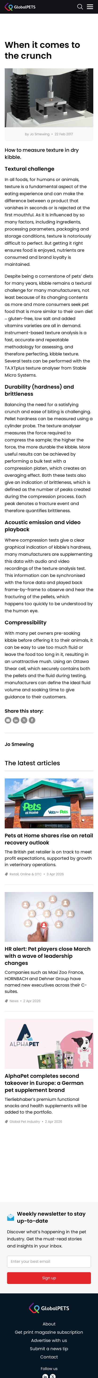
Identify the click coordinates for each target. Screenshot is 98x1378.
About (49, 1324)
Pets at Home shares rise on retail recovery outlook (49, 839)
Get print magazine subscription (49, 1332)
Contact (49, 1357)
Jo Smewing (39, 134)
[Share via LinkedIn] (16, 720)
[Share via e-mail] (8, 720)
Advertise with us (49, 1340)
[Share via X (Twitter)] (24, 720)
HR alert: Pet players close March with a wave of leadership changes (48, 956)
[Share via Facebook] (32, 720)
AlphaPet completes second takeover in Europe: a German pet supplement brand (44, 1083)
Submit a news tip (49, 1349)
